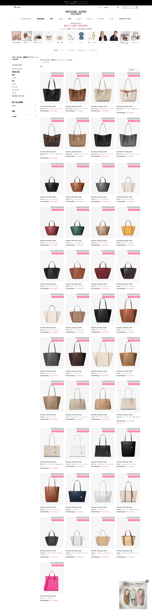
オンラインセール (26, 18)
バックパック (93, 50)
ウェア (79, 18)
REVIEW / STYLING (125, 18)
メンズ (111, 18)
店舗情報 (17, 7)
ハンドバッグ (70, 50)
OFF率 (14, 116)
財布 (69, 18)
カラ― (14, 106)
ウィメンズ (101, 18)
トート (62, 50)
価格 (13, 111)
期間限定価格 (40, 18)
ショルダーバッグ (82, 50)
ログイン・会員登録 (103, 7)
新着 (51, 18)
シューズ (89, 18)
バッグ (60, 18)
